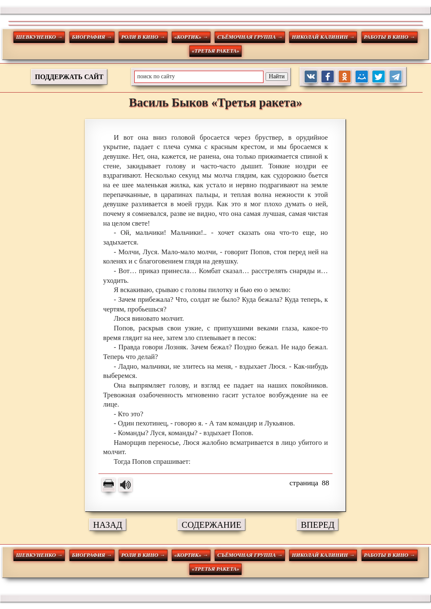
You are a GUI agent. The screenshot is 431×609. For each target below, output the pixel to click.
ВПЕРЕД (318, 524)
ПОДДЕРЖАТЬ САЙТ (69, 76)
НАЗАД (107, 524)
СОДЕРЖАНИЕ (212, 524)
